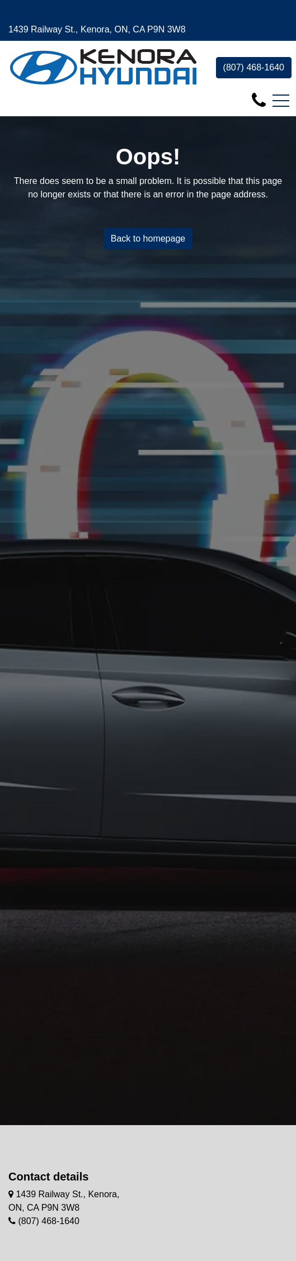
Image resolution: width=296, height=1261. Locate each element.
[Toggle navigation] (281, 100)
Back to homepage (148, 238)
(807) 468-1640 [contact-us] (253, 67)
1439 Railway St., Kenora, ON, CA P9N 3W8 (97, 29)
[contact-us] (259, 100)
